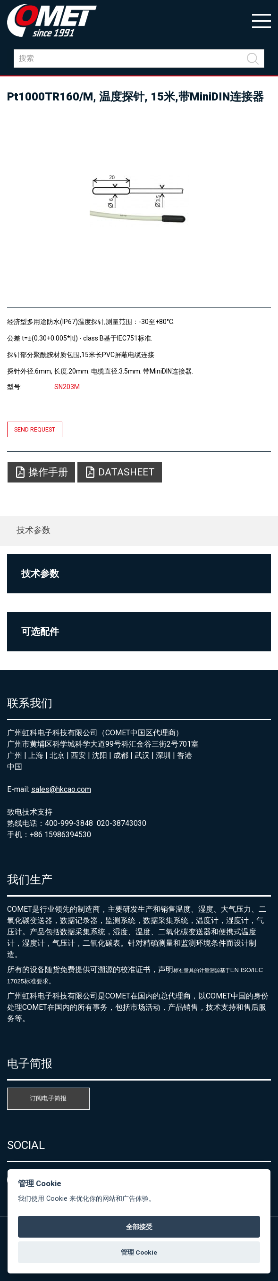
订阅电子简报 (48, 1098)
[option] (139, 200)
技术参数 (34, 530)
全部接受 (139, 1227)
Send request (34, 429)
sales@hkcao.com (61, 789)
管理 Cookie (139, 1252)
